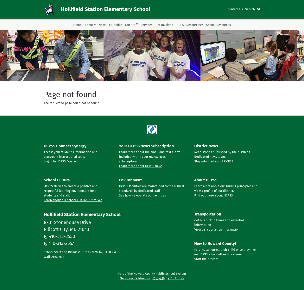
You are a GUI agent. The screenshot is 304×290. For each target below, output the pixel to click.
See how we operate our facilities (142, 195)
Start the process (206, 259)
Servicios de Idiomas (135, 278)
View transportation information (216, 229)
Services (146, 25)
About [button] (89, 25)
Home (77, 25)
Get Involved (164, 25)
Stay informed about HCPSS (213, 161)
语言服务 (158, 278)
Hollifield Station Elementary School (105, 9)
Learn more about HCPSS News (140, 166)
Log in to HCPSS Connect (61, 161)
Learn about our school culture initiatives (73, 200)
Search (250, 9)
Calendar (115, 25)
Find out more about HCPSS (213, 195)
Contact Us (235, 9)
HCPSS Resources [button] (188, 25)
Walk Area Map (54, 257)
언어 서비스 (176, 278)
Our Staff (131, 25)
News (102, 25)
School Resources (218, 25)
